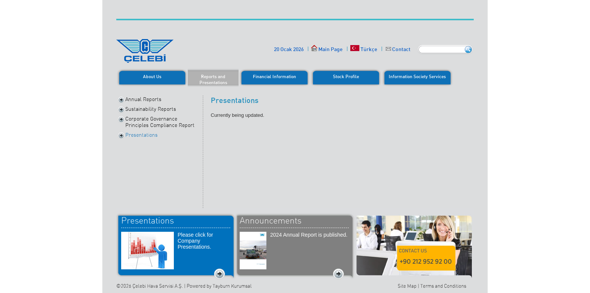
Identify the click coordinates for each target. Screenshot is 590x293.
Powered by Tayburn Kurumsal (219, 286)
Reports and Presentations (213, 79)
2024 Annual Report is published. (308, 235)
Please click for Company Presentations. (195, 241)
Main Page (327, 49)
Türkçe (363, 49)
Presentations (141, 135)
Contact (401, 49)
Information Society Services (417, 76)
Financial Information (274, 76)
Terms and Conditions (443, 286)
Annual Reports (143, 99)
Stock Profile (346, 76)
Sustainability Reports (150, 109)
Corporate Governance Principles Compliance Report (160, 122)
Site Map (407, 286)
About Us (152, 76)
